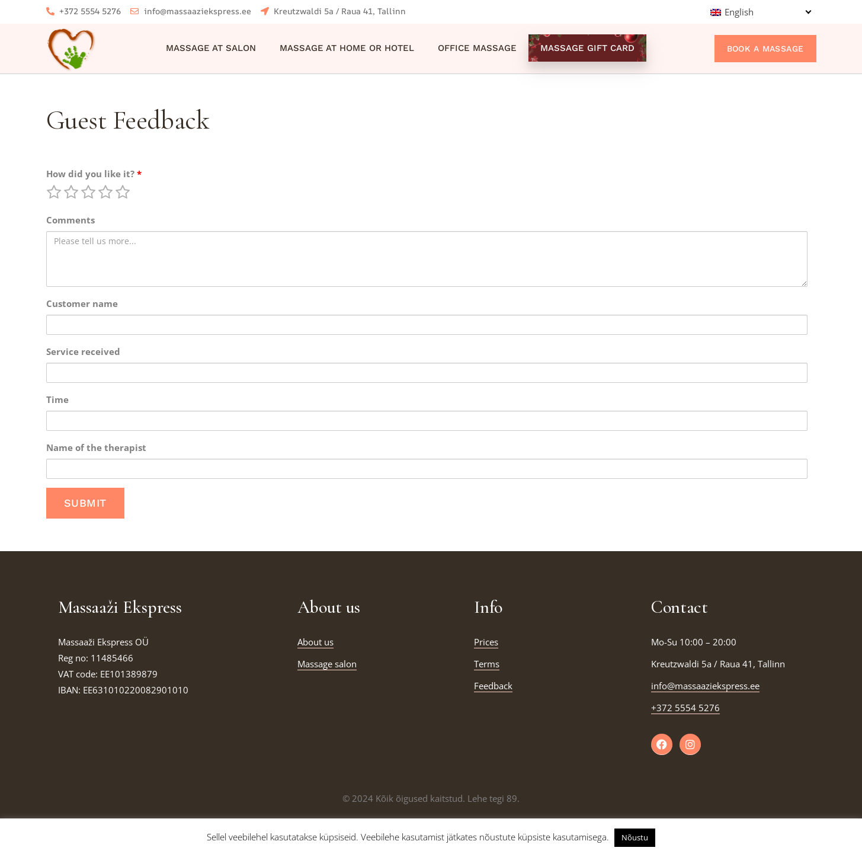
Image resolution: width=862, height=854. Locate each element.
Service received (83, 351)
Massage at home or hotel (347, 48)
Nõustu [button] (634, 837)
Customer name (82, 303)
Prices (486, 642)
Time (57, 399)
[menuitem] (760, 12)
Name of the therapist (96, 447)
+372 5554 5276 (685, 708)
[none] (760, 12)
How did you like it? (94, 174)
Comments (70, 220)
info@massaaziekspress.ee (705, 686)
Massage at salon (211, 48)
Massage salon (327, 664)
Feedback (493, 686)
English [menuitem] (739, 12)
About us (315, 642)
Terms (486, 664)
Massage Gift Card (587, 48)
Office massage (477, 48)
